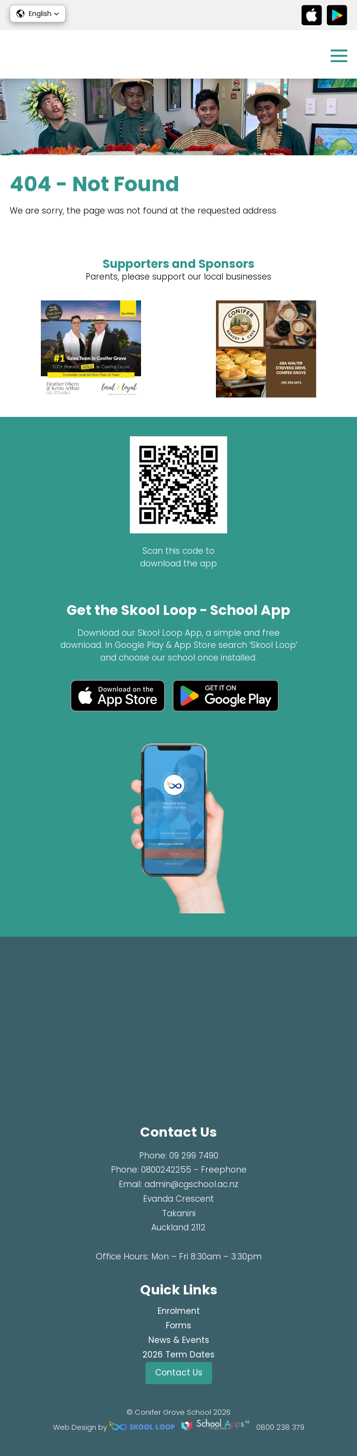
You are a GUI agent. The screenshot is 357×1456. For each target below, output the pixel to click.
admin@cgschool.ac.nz (191, 1184)
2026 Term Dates (178, 1354)
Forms (178, 1325)
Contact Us (178, 1372)
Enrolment (179, 1311)
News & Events (178, 1340)
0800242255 (166, 1169)
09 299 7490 (193, 1155)
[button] (37, 13)
